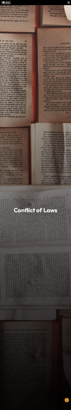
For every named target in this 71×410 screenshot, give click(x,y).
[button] (67, 399)
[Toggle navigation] (68, 2)
